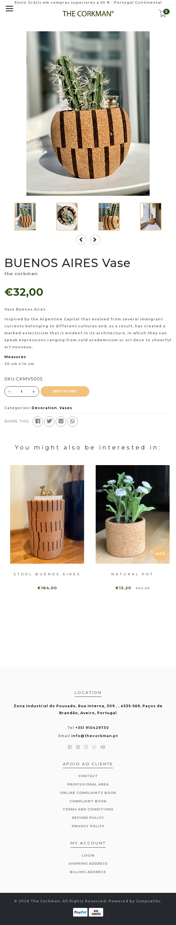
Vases (65, 408)
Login (88, 855)
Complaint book (88, 801)
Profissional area (88, 784)
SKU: (10, 379)
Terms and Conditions (88, 809)
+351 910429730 (92, 728)
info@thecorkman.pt (94, 736)
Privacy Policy (88, 826)
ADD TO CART (65, 391)
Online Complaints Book (88, 793)
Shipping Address (88, 863)
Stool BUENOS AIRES (47, 574)
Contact (88, 776)
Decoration (44, 408)
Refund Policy (88, 818)
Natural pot (132, 574)
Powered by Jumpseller (134, 901)
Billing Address (88, 872)
